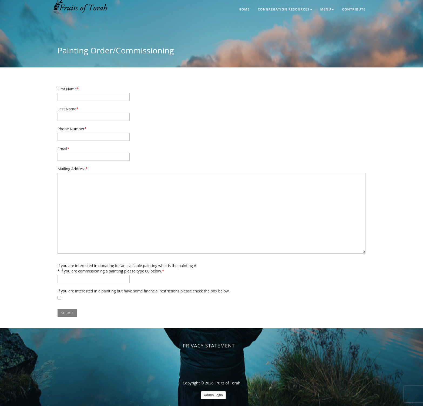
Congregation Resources (285, 9)
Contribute (353, 9)
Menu (327, 9)
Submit (67, 313)
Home (244, 9)
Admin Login (213, 395)
